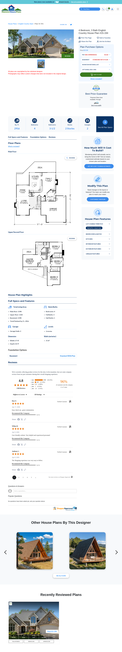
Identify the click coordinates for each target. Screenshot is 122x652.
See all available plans (79, 2)
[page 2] (18, 477)
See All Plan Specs (105, 124)
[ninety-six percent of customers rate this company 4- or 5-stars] (64, 383)
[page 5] (31, 477)
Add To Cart (96, 75)
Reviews (52, 137)
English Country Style (25, 24)
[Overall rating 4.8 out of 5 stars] (21, 385)
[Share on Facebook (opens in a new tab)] (18, 419)
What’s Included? (96, 79)
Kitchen (89, 239)
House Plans (12, 24)
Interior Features (93, 244)
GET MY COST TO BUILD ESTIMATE (99, 166)
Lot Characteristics (94, 224)
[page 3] (23, 477)
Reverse (68, 56)
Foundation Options (38, 137)
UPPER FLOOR (46, 642)
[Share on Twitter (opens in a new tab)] (22, 419)
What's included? (14, 146)
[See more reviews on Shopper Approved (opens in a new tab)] (25, 419)
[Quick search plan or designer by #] (89, 9)
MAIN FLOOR (31, 642)
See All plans (61, 576)
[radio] (42, 380)
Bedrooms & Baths (94, 234)
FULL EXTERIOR (16, 642)
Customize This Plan (97, 199)
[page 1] (14, 477)
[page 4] (27, 477)
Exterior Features (93, 249)
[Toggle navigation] (118, 9)
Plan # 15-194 (52, 631)
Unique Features (93, 254)
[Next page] (35, 477)
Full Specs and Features (18, 137)
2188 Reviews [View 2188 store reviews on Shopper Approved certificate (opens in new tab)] (23, 388)
